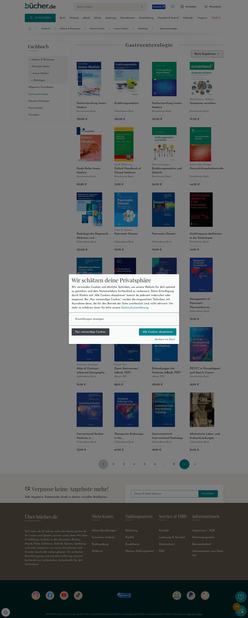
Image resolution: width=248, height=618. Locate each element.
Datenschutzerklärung (134, 307)
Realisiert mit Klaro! (165, 339)
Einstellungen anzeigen (89, 319)
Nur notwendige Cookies (90, 332)
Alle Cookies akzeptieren (158, 332)
